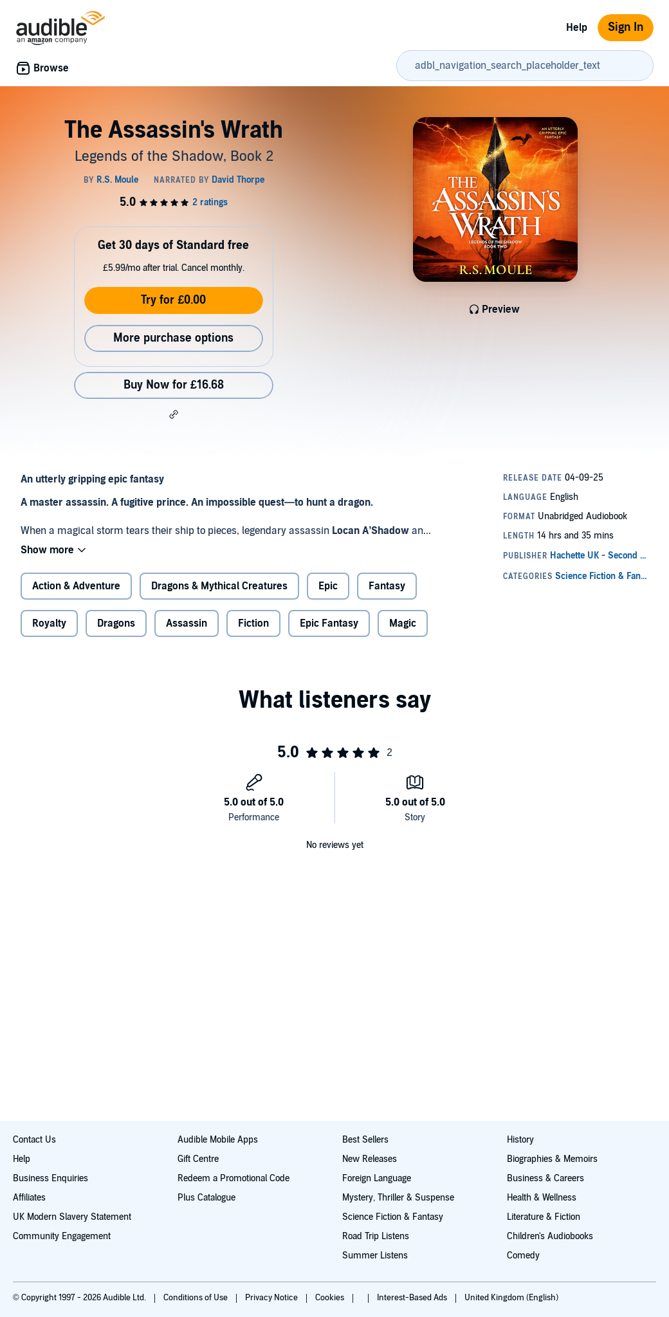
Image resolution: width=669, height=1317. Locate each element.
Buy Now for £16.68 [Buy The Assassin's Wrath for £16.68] (174, 385)
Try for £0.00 (173, 300)
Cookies (330, 1298)
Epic (328, 586)
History (520, 1139)
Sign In (625, 27)
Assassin (186, 623)
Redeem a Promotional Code (233, 1178)
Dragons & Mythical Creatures (219, 586)
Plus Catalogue (206, 1197)
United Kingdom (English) (511, 1298)
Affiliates (29, 1197)
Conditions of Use (196, 1298)
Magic (402, 623)
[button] (174, 414)
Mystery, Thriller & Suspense (398, 1197)
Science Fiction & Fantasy (392, 1216)
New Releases (369, 1159)
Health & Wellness (541, 1197)
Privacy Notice (272, 1298)
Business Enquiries (50, 1178)
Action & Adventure (76, 586)
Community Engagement (62, 1236)
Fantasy (387, 586)
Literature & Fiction (543, 1216)
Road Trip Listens (375, 1236)
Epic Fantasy (329, 623)
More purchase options (173, 338)
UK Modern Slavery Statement (72, 1216)
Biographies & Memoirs (552, 1159)
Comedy (523, 1255)
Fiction (253, 623)
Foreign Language (376, 1178)
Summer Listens (375, 1255)
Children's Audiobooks (550, 1236)
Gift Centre (198, 1159)
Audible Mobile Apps (218, 1139)
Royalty (49, 623)
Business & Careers (545, 1178)
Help (576, 27)
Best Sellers (365, 1139)
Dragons (116, 623)
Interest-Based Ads (413, 1298)
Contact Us (34, 1139)
